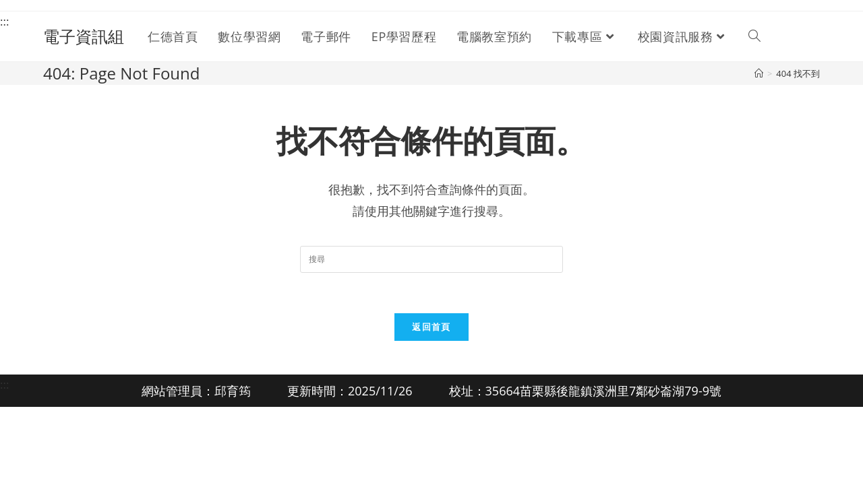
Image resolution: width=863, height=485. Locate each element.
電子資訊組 (83, 36)
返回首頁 (431, 327)
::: (4, 21)
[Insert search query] (431, 259)
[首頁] (758, 73)
